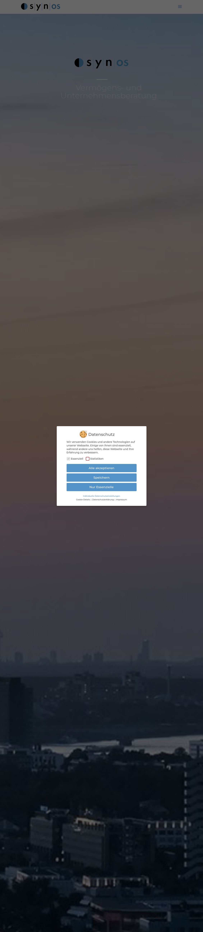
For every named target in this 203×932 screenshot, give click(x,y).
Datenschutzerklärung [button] (103, 498)
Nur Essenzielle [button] (101, 485)
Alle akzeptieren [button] (101, 466)
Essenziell (75, 457)
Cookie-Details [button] (83, 498)
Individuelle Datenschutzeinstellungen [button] (101, 494)
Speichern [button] (102, 476)
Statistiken (95, 457)
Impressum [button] (121, 498)
